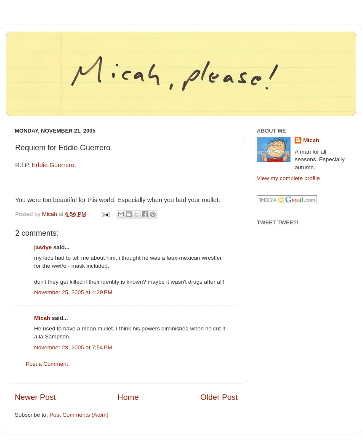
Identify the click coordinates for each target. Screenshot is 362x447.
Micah (42, 318)
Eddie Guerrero (53, 165)
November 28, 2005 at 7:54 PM (73, 347)
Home (127, 397)
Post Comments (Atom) (79, 415)
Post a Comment (47, 364)
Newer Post (35, 397)
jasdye (43, 247)
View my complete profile (288, 178)
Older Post (219, 397)
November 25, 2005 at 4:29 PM (73, 292)
